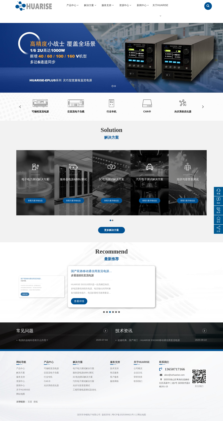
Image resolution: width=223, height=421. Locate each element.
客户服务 (114, 377)
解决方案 (20, 372)
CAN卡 (47, 381)
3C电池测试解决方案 (83, 377)
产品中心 (20, 368)
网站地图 (20, 394)
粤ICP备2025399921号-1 (124, 414)
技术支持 (114, 368)
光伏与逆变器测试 (81, 385)
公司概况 (138, 368)
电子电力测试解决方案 (83, 368)
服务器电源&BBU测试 (83, 372)
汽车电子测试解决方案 (83, 381)
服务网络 (114, 381)
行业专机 (48, 377)
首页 (218, 222)
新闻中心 (20, 385)
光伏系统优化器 (51, 385)
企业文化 (138, 372)
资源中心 (20, 381)
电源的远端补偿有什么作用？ (33, 340)
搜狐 (36, 401)
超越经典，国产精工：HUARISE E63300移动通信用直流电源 (149, 340)
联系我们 (138, 381)
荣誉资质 (138, 377)
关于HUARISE (23, 389)
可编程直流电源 (51, 368)
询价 (218, 203)
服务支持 (20, 377)
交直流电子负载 (51, 372)
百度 (30, 401)
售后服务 (114, 372)
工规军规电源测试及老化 (84, 389)
